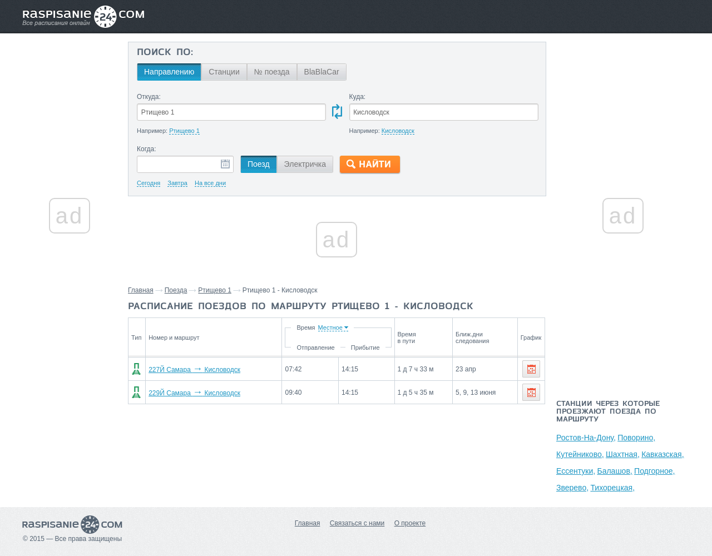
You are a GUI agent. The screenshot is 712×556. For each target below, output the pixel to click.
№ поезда (272, 71)
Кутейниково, (580, 454)
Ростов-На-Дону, (586, 437)
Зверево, (572, 487)
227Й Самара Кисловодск (194, 370)
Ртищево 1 (214, 290)
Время (305, 327)
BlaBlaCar (321, 71)
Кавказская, (662, 454)
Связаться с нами (357, 523)
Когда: (146, 149)
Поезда (176, 290)
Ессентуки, (575, 470)
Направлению (169, 71)
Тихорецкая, (612, 487)
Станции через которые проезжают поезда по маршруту (608, 412)
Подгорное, (654, 470)
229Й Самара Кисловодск (194, 393)
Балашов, (614, 470)
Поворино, (636, 437)
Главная (141, 290)
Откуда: (149, 97)
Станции (224, 71)
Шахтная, (623, 454)
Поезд (259, 164)
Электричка (305, 164)
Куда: (357, 97)
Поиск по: (165, 53)
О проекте (410, 523)
